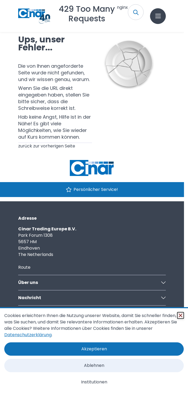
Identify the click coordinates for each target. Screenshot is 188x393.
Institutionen (94, 382)
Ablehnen (94, 365)
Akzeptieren (94, 349)
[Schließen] (180, 315)
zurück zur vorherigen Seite (46, 146)
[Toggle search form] (136, 12)
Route (24, 267)
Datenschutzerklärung (28, 335)
